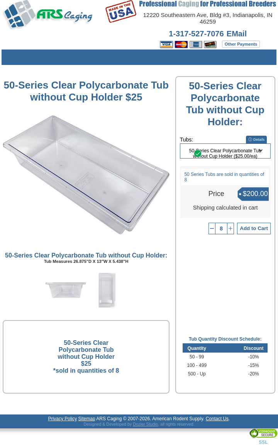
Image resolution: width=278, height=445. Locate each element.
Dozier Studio (145, 424)
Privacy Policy (62, 418)
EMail (237, 33)
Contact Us (217, 418)
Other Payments (241, 44)
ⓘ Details (256, 139)
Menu (13, 57)
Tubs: (186, 139)
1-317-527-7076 (196, 33)
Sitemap (86, 418)
